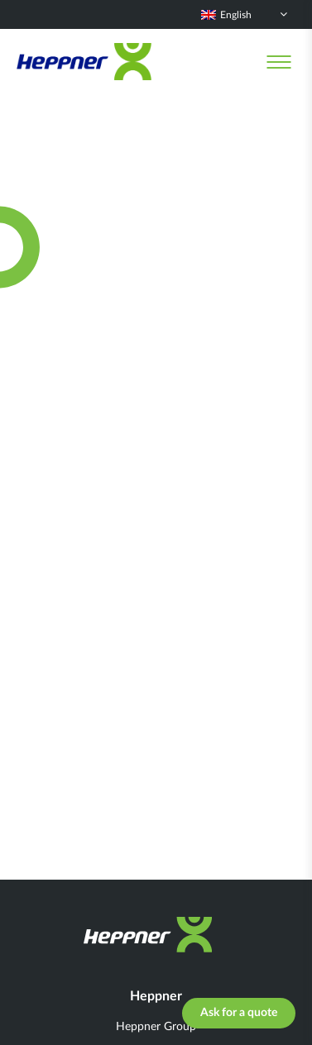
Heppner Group (156, 1027)
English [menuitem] (236, 15)
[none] (244, 14)
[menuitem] (244, 14)
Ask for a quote (238, 1013)
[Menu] (278, 62)
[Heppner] (84, 61)
